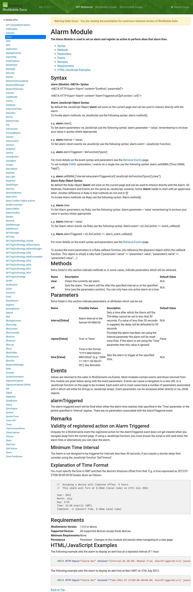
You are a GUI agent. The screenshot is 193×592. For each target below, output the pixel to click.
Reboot (9, 312)
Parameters (64, 53)
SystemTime (12, 416)
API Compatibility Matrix (18, 25)
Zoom (9, 452)
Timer (9, 424)
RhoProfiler (11, 352)
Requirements (66, 65)
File (8, 125)
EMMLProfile (12, 121)
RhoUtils (10, 360)
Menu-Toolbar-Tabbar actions (20, 200)
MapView (10, 180)
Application (11, 49)
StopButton (11, 400)
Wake (9, 440)
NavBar (9, 216)
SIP (7, 388)
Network (10, 220)
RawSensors (12, 300)
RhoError (10, 336)
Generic (10, 137)
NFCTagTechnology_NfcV (18, 272)
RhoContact (12, 328)
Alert (8, 41)
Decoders (10, 113)
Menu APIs (11, 196)
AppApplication (13, 53)
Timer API (11, 420)
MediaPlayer (12, 184)
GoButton (10, 149)
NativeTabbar (12, 208)
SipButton (11, 396)
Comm (9, 101)
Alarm (9, 37)
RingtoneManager (15, 364)
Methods (63, 49)
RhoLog (10, 344)
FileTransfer (12, 129)
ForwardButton (13, 133)
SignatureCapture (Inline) (18, 384)
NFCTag (10, 236)
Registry (10, 304)
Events (61, 57)
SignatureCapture (14, 380)
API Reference (84, 7)
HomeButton (12, 156)
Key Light (10, 176)
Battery (9, 77)
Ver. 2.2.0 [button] (44, 7)
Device (9, 117)
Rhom (9, 348)
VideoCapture (13, 432)
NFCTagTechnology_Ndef (18, 252)
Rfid (8, 316)
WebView (10, 444)
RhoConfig (11, 324)
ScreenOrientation (15, 376)
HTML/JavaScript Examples (74, 69)
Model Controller (14, 204)
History (9, 152)
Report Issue (180, 7)
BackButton (12, 65)
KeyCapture (11, 168)
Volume (10, 436)
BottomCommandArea (17, 81)
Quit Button (11, 448)
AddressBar (12, 29)
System (9, 412)
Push (8, 296)
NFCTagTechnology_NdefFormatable (24, 256)
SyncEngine (12, 408)
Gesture (10, 145)
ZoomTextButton (14, 456)
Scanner (10, 372)
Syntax (62, 45)
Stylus (9, 404)
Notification (12, 284)
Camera (10, 93)
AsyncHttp (11, 57)
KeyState (10, 172)
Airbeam (10, 33)
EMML (73, 164)
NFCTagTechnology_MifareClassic (23, 244)
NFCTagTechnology (15, 276)
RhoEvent (10, 340)
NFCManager (12, 232)
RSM (8, 368)
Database (10, 105)
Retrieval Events (132, 160)
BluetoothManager (15, 85)
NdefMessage (13, 224)
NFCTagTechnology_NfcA (18, 260)
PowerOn (10, 292)
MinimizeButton (14, 192)
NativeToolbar (13, 212)
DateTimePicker (14, 109)
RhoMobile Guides (106, 7)
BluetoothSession (14, 89)
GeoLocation (12, 141)
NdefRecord (12, 228)
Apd (8, 45)
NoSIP (9, 280)
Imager (9, 164)
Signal (9, 392)
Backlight (10, 69)
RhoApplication (13, 320)
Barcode (10, 73)
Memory (10, 188)
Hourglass (11, 160)
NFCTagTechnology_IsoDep (19, 240)
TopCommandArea (15, 428)
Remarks (63, 61)
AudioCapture (13, 61)
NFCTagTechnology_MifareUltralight (24, 248)
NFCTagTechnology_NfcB (18, 264)
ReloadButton (12, 308)
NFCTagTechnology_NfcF (18, 268)
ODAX (9, 288)
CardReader (12, 97)
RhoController (13, 332)
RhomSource (12, 356)
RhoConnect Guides (131, 7)
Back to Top (58, 590)
